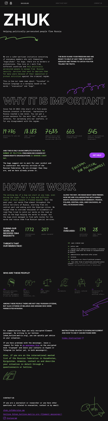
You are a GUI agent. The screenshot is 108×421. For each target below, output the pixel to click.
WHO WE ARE (25, 3)
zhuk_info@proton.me (14, 410)
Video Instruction (71, 338)
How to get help (61, 3)
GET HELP (97, 155)
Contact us (98, 3)
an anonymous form (31, 345)
